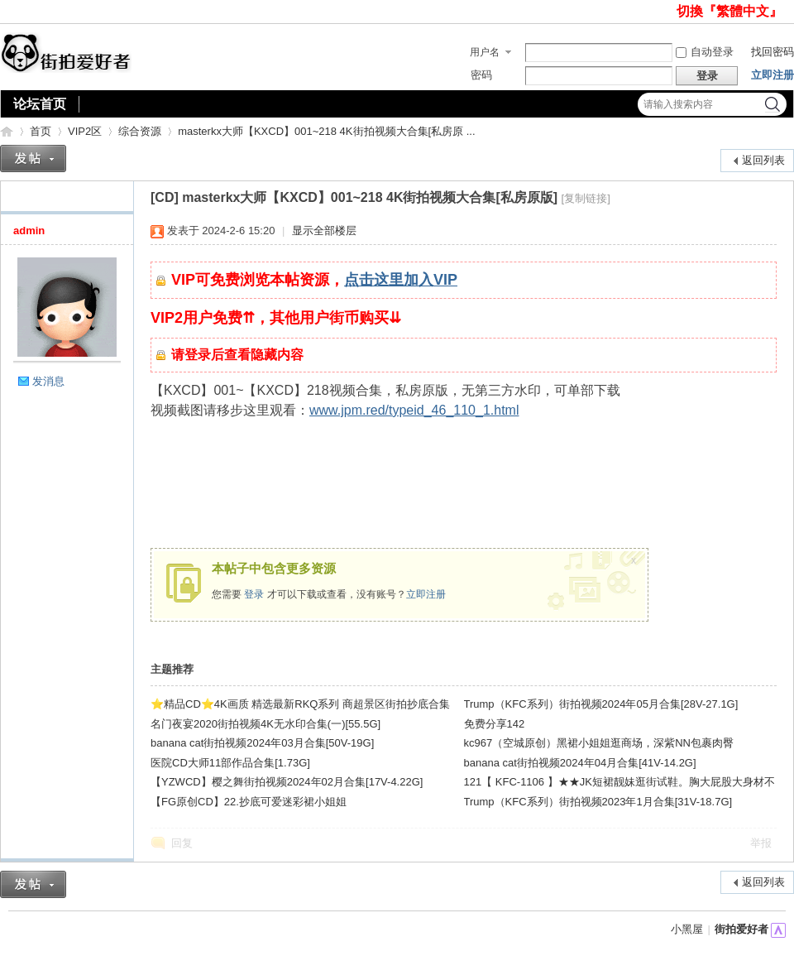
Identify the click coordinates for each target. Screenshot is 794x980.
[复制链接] (586, 198)
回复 (182, 843)
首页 (40, 131)
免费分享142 (494, 724)
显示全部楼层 (324, 230)
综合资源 (139, 131)
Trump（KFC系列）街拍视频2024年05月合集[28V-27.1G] (601, 704)
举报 (761, 843)
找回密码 (772, 52)
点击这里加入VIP (400, 279)
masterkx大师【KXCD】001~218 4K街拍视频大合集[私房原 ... (326, 131)
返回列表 (763, 160)
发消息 (48, 381)
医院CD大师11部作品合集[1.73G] (230, 763)
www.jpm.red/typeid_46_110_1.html (414, 410)
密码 (481, 75)
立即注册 (772, 75)
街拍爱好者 (6, 131)
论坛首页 (39, 104)
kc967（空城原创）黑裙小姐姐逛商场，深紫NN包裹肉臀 (599, 743)
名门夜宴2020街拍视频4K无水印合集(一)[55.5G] (265, 724)
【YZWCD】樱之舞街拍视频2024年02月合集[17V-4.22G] (287, 782)
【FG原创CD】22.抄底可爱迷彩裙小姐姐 (249, 801)
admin (29, 230)
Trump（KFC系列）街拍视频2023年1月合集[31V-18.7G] (598, 801)
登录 (254, 594)
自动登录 (705, 52)
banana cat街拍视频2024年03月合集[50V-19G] (262, 743)
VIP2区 (85, 131)
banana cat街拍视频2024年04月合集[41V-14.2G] (580, 763)
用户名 (485, 52)
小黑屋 (687, 929)
